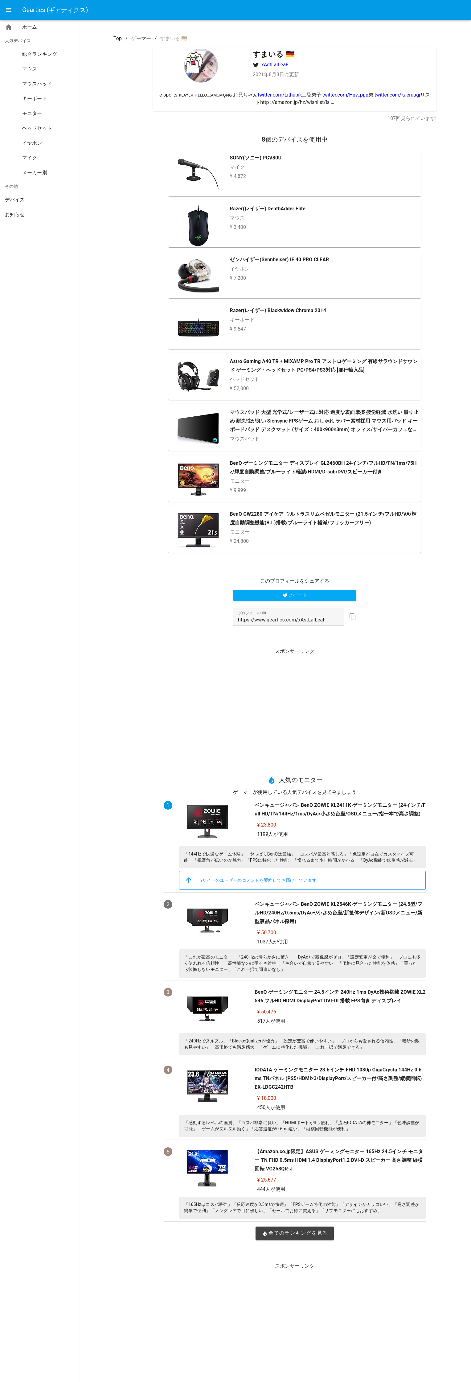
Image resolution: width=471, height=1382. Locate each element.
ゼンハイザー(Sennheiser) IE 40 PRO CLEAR (279, 259)
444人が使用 (271, 1189)
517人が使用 (271, 1021)
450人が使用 (271, 1107)
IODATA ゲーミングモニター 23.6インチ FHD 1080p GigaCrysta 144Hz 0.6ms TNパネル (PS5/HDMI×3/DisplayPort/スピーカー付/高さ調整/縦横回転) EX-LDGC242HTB (338, 1078)
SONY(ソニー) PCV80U (256, 158)
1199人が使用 (272, 834)
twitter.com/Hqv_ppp (345, 95)
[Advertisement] (294, 702)
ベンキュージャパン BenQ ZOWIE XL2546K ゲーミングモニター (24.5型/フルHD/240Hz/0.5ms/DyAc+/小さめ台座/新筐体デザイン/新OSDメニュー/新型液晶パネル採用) (338, 912)
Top (117, 38)
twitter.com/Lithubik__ (282, 95)
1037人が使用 (272, 942)
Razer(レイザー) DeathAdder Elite (267, 209)
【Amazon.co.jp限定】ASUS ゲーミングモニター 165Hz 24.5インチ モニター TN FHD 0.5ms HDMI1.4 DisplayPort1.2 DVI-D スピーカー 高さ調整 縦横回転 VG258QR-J (339, 1160)
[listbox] (39, 122)
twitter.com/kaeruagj (397, 95)
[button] (352, 617)
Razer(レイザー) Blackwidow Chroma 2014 (278, 310)
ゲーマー (141, 38)
